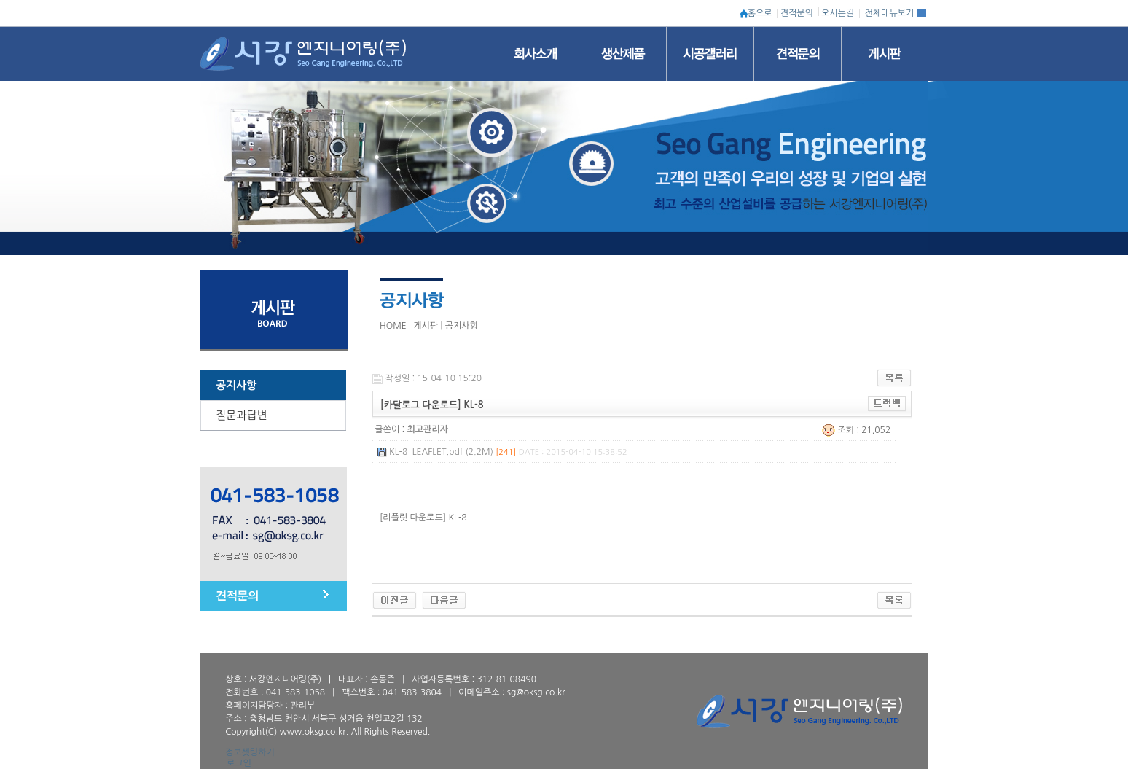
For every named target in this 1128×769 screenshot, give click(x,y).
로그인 (239, 763)
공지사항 (236, 385)
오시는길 (837, 13)
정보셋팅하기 (250, 752)
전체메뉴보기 (889, 13)
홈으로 (760, 13)
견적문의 (796, 13)
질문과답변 (241, 415)
